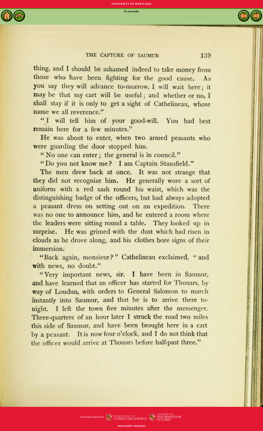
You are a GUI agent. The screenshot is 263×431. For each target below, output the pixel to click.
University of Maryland (131, 4)
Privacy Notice (139, 426)
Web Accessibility (125, 426)
